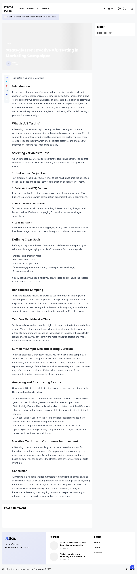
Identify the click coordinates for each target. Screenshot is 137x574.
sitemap (98, 552)
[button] (6, 99)
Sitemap (45, 8)
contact (98, 547)
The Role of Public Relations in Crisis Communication (32, 17)
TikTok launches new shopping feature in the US (72, 555)
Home (21, 8)
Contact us (32, 8)
